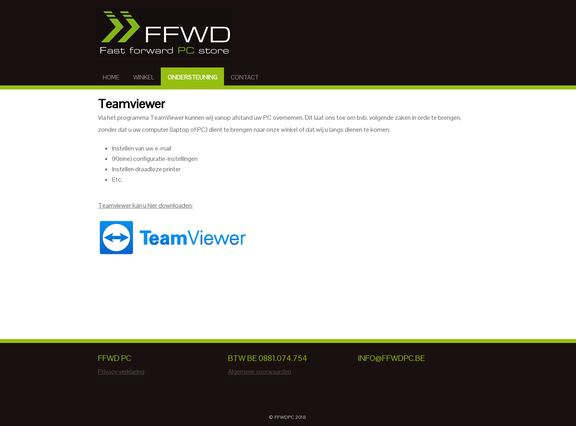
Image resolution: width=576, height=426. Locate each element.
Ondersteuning (192, 77)
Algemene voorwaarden (259, 371)
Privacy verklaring (121, 371)
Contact (245, 77)
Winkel (143, 77)
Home (111, 77)
